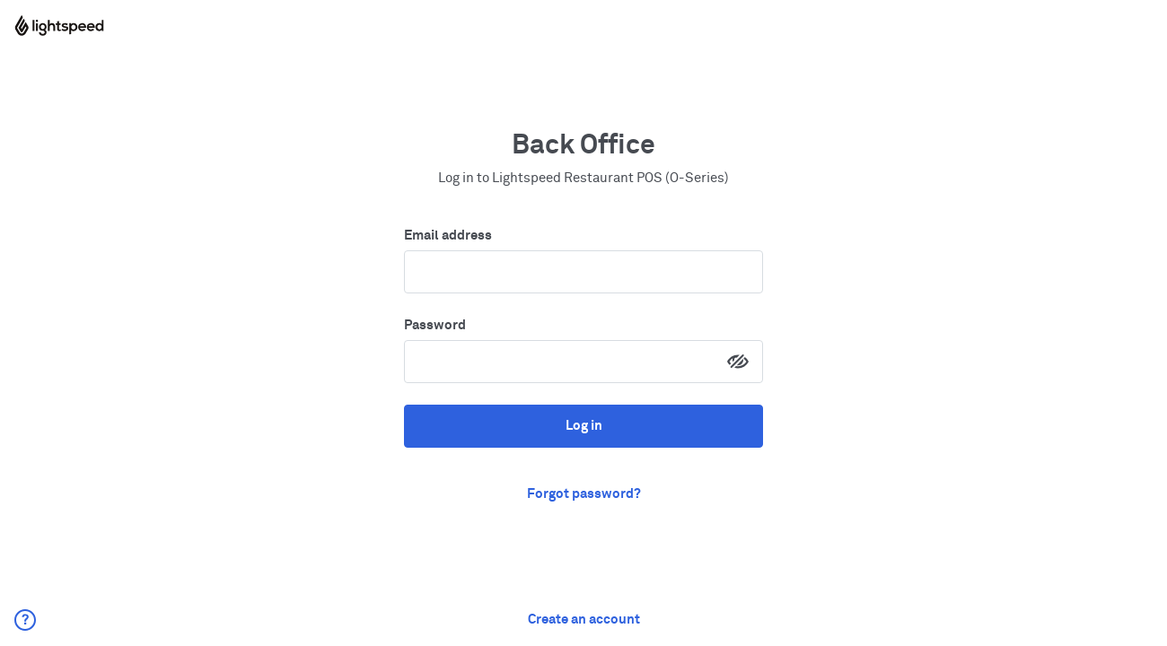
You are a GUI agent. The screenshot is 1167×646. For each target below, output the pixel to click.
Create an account (584, 619)
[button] (25, 620)
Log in (584, 425)
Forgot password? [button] (584, 494)
